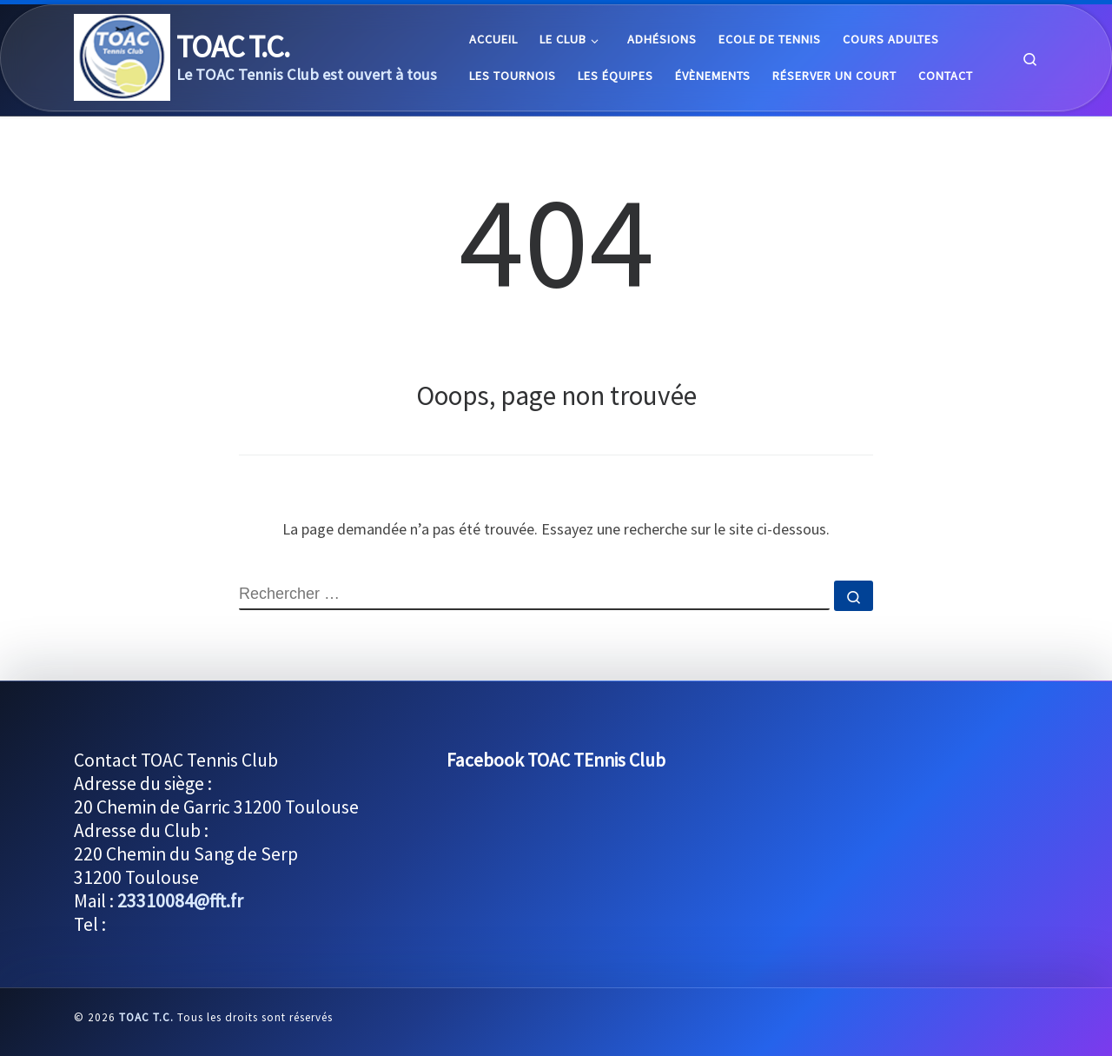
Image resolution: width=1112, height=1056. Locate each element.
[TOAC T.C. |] (122, 54)
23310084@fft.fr (180, 901)
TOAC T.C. (146, 1017)
